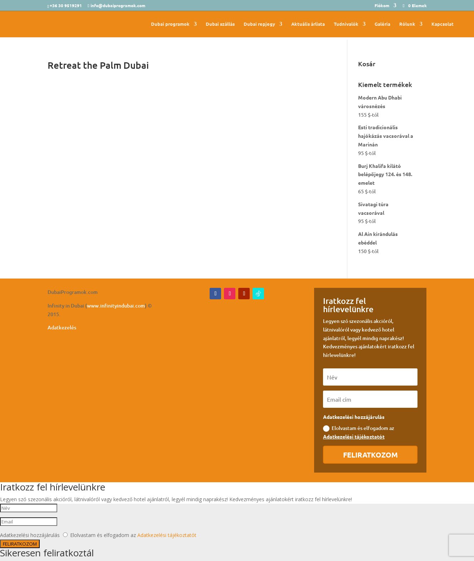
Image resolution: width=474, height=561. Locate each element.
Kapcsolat (442, 24)
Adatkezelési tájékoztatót (354, 436)
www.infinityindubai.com (116, 305)
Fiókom (382, 5)
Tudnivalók (346, 24)
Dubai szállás (220, 24)
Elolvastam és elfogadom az (358, 432)
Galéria (382, 24)
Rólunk (407, 24)
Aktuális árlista (308, 24)
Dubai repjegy (259, 24)
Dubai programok (170, 24)
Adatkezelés (62, 327)
